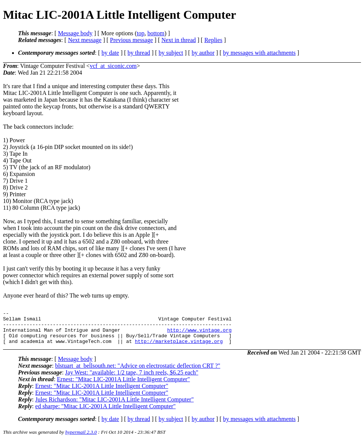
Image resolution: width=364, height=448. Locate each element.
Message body (75, 33)
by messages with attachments (259, 53)
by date (110, 53)
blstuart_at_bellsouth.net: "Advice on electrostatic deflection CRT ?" (138, 372)
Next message (84, 40)
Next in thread (179, 40)
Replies (213, 40)
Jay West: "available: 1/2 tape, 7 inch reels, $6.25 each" (131, 379)
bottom (155, 33)
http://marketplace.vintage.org (179, 347)
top (140, 33)
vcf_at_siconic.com (113, 66)
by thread (139, 53)
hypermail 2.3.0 (81, 439)
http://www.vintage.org (199, 334)
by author (203, 53)
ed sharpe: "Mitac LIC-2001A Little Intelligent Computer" (105, 413)
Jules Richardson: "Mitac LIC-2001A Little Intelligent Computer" (114, 406)
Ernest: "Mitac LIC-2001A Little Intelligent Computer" (123, 386)
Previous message (131, 40)
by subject (171, 53)
